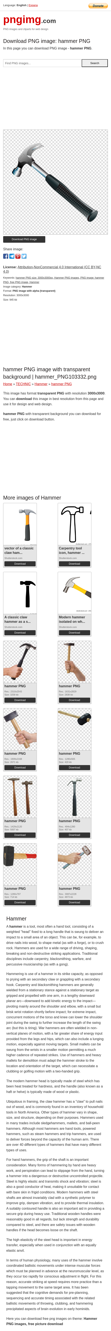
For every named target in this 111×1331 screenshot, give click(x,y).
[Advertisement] (55, 100)
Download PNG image (24, 239)
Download (19, 563)
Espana (33, 5)
